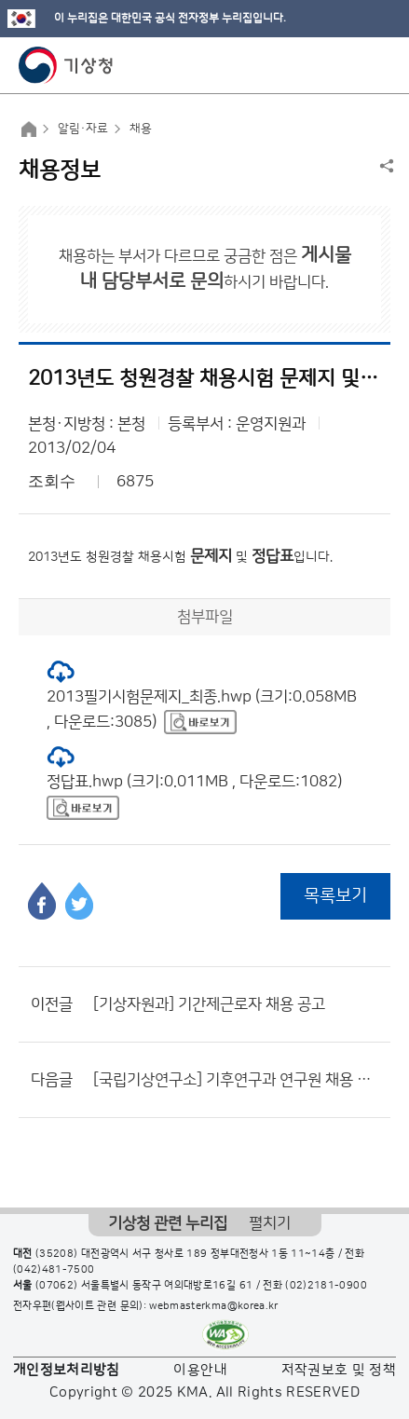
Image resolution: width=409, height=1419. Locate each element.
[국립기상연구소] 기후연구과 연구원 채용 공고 (237, 1079)
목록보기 (335, 896)
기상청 (66, 65)
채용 (141, 128)
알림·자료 (83, 128)
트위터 (79, 901)
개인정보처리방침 (66, 1370)
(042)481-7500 (54, 1270)
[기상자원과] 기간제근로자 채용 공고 (209, 1004)
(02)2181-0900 (326, 1285)
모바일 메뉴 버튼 (379, 65)
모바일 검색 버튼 (349, 65)
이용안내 (199, 1370)
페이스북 (42, 901)
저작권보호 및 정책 (339, 1370)
